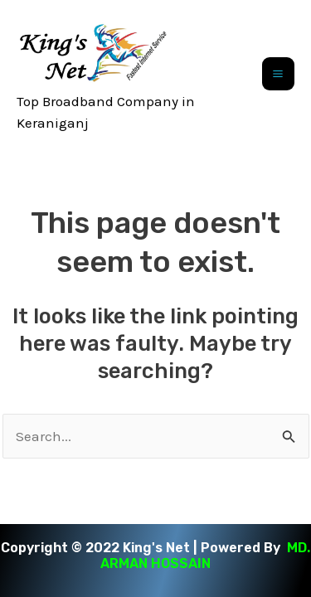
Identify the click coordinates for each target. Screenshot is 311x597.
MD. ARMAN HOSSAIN (205, 555)
